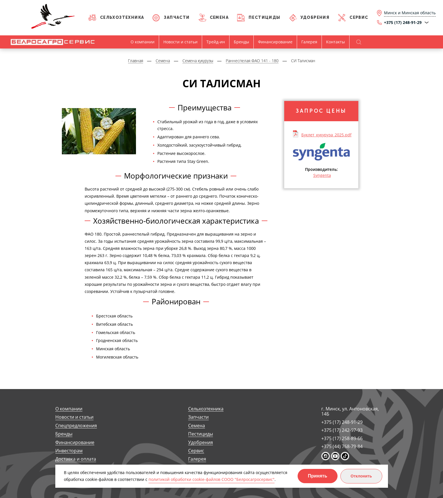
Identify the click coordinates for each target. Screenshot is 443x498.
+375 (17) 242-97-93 (342, 430)
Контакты (335, 41)
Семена (219, 17)
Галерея (309, 41)
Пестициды (265, 17)
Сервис (358, 17)
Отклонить (361, 476)
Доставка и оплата (75, 459)
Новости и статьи (180, 41)
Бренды (241, 41)
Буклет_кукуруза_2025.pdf (326, 134)
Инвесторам (69, 451)
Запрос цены (321, 111)
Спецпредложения (76, 425)
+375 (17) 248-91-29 (342, 422)
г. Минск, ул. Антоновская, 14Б (350, 411)
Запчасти (177, 17)
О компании (143, 41)
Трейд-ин (215, 41)
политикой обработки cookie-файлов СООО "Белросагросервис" (212, 479)
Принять (317, 475)
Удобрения (315, 17)
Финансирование (275, 41)
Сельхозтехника (122, 17)
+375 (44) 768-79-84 (342, 446)
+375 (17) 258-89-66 (342, 438)
